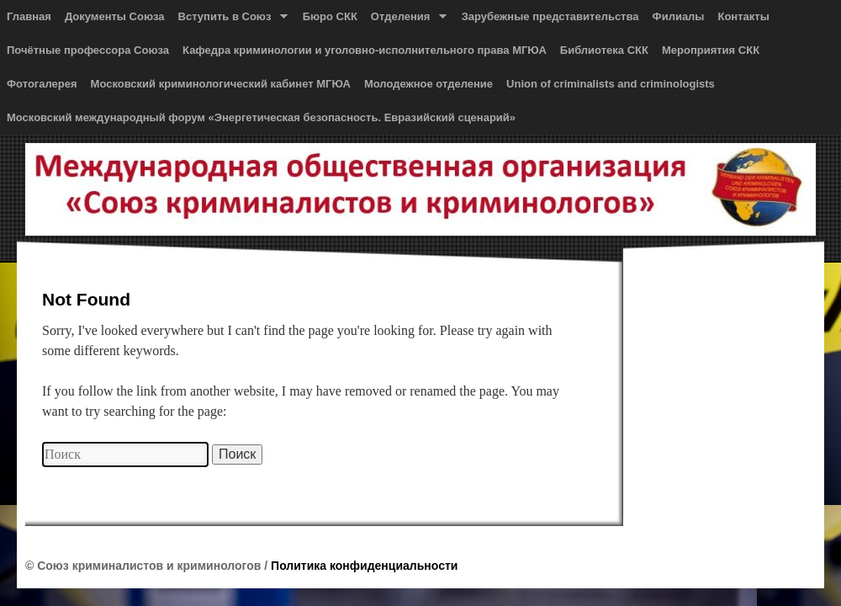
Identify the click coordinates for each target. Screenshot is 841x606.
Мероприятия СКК (710, 50)
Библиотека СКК (604, 50)
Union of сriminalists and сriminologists (610, 83)
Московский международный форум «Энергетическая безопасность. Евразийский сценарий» (261, 117)
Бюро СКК (330, 16)
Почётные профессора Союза (88, 50)
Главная (29, 16)
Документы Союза (115, 16)
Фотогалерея (42, 83)
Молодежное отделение (428, 83)
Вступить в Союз (230, 20)
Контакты (743, 16)
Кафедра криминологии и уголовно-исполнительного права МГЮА (364, 50)
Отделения (405, 20)
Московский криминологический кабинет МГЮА (221, 83)
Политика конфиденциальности (364, 565)
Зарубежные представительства (550, 16)
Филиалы (679, 16)
